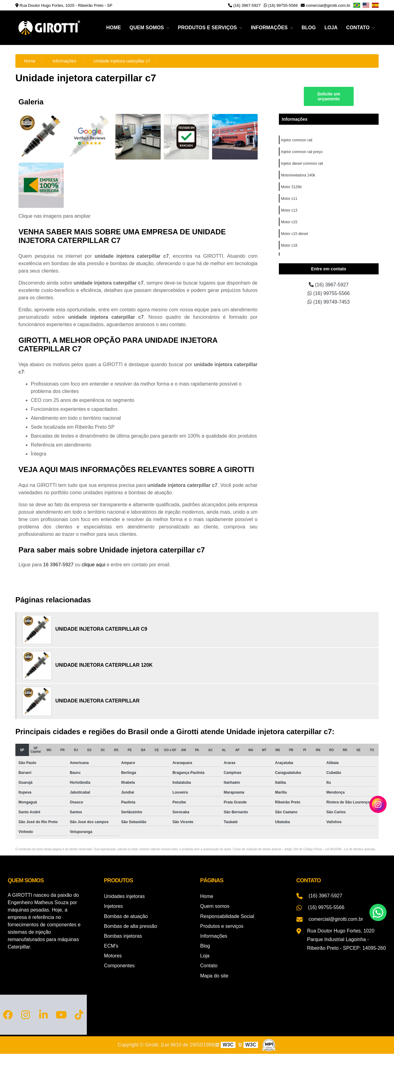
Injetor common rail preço (302, 152)
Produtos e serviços (207, 27)
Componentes (119, 965)
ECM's (111, 945)
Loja (330, 27)
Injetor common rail (296, 140)
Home (113, 27)
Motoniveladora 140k (298, 175)
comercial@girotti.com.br (325, 5)
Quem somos (147, 27)
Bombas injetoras (123, 935)
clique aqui (94, 564)
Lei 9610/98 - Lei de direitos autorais (350, 849)
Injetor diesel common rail (302, 163)
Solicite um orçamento (328, 96)
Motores (113, 955)
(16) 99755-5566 (281, 5)
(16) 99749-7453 (329, 302)
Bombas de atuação (126, 916)
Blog (308, 27)
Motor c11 (289, 198)
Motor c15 (289, 222)
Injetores (113, 906)
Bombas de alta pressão (130, 925)
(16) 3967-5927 (244, 5)
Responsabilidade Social (227, 916)
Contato (358, 27)
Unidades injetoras (124, 896)
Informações (270, 27)
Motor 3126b (291, 187)
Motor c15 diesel (294, 234)
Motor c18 (289, 245)
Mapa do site (214, 975)
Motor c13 (289, 210)
